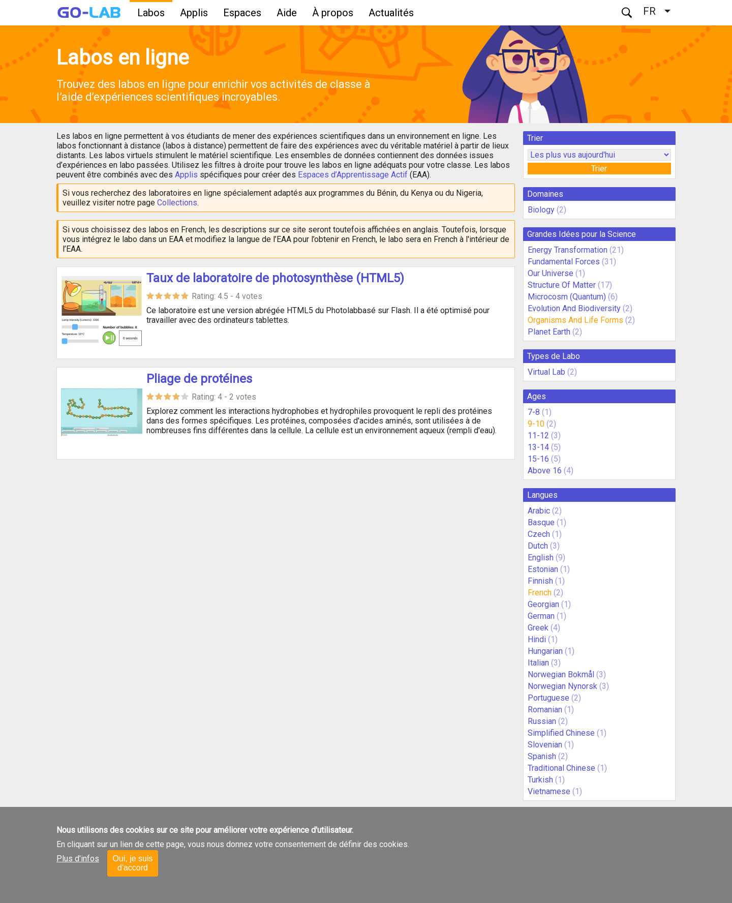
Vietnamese (549, 791)
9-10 (536, 424)
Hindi (537, 639)
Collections (177, 202)
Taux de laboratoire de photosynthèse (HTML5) (275, 278)
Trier (599, 168)
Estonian (543, 569)
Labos (151, 13)
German (541, 616)
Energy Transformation (567, 250)
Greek (538, 628)
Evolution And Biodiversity (574, 308)
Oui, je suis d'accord (132, 863)
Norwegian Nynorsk (562, 686)
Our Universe (550, 273)
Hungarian (545, 651)
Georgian (543, 604)
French (540, 592)
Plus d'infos (77, 858)
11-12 (538, 435)
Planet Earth (549, 332)
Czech (539, 534)
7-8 (534, 412)
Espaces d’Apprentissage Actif (353, 174)
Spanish (542, 756)
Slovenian (545, 744)
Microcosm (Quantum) (567, 297)
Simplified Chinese (561, 733)
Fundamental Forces (564, 261)
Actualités (391, 13)
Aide (287, 13)
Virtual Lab (546, 372)
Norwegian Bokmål (561, 674)
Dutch (538, 546)
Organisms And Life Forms (575, 320)
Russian (542, 721)
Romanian (545, 709)
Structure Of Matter (562, 285)
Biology (541, 210)
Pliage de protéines (199, 379)
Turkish (540, 780)
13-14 (538, 447)
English (541, 557)
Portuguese (548, 698)
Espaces (242, 13)
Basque (541, 522)
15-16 (538, 459)
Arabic (539, 511)
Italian (538, 663)
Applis (194, 13)
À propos (332, 13)
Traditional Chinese (561, 768)
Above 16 (545, 470)
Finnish (540, 581)
